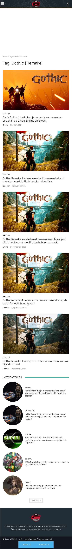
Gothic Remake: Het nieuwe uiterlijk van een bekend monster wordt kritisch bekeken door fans (33, 180)
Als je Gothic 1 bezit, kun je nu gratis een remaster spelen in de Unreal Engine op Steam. (32, 119)
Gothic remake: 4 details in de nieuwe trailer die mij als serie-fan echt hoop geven (35, 302)
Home (5, 56)
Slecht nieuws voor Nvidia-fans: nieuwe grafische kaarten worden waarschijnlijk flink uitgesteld (45, 440)
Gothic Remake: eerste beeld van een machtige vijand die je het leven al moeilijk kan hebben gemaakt (34, 241)
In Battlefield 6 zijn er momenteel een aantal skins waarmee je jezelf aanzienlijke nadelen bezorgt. (45, 393)
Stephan (6, 186)
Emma (5, 125)
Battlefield (29, 411)
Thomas (6, 308)
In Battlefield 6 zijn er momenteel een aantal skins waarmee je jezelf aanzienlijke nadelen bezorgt (45, 416)
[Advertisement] (36, 30)
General (7, 114)
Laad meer (36, 500)
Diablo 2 (28, 482)
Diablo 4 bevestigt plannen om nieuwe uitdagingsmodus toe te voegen (43, 486)
